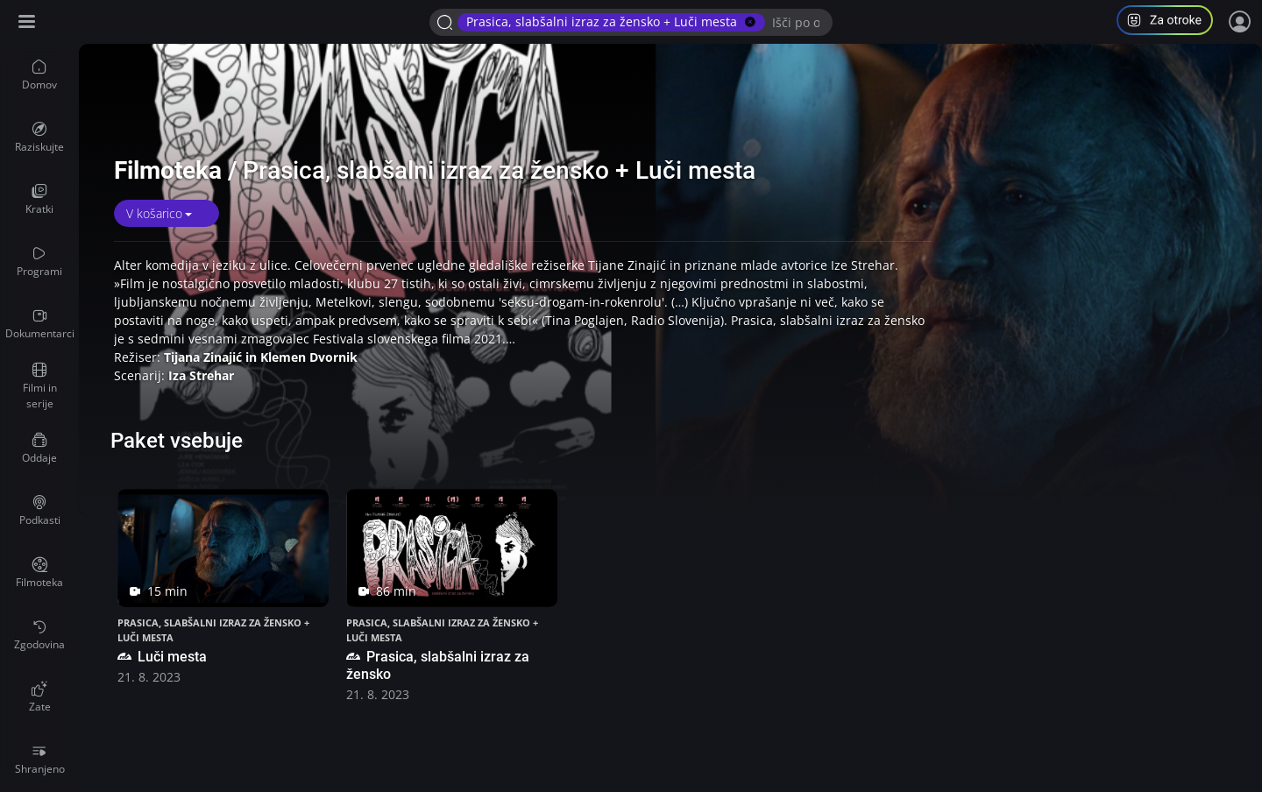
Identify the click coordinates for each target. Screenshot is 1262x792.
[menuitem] (39, 75)
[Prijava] (1240, 22)
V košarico (154, 213)
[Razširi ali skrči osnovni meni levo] (28, 22)
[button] (1172, 22)
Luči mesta (162, 656)
